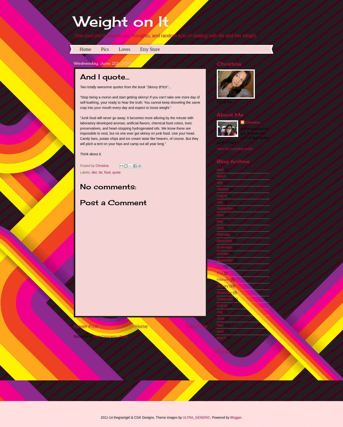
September (225, 208)
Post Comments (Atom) (111, 336)
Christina (252, 122)
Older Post (196, 326)
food (107, 172)
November (224, 247)
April (220, 170)
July (220, 182)
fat (100, 172)
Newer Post (86, 326)
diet (94, 172)
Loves (124, 49)
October (222, 254)
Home (85, 49)
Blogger (236, 417)
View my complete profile (235, 149)
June (220, 215)
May (220, 221)
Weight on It (121, 21)
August (222, 196)
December (224, 241)
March (221, 176)
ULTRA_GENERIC (196, 417)
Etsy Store (150, 49)
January (222, 189)
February (223, 234)
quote (116, 172)
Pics (105, 49)
